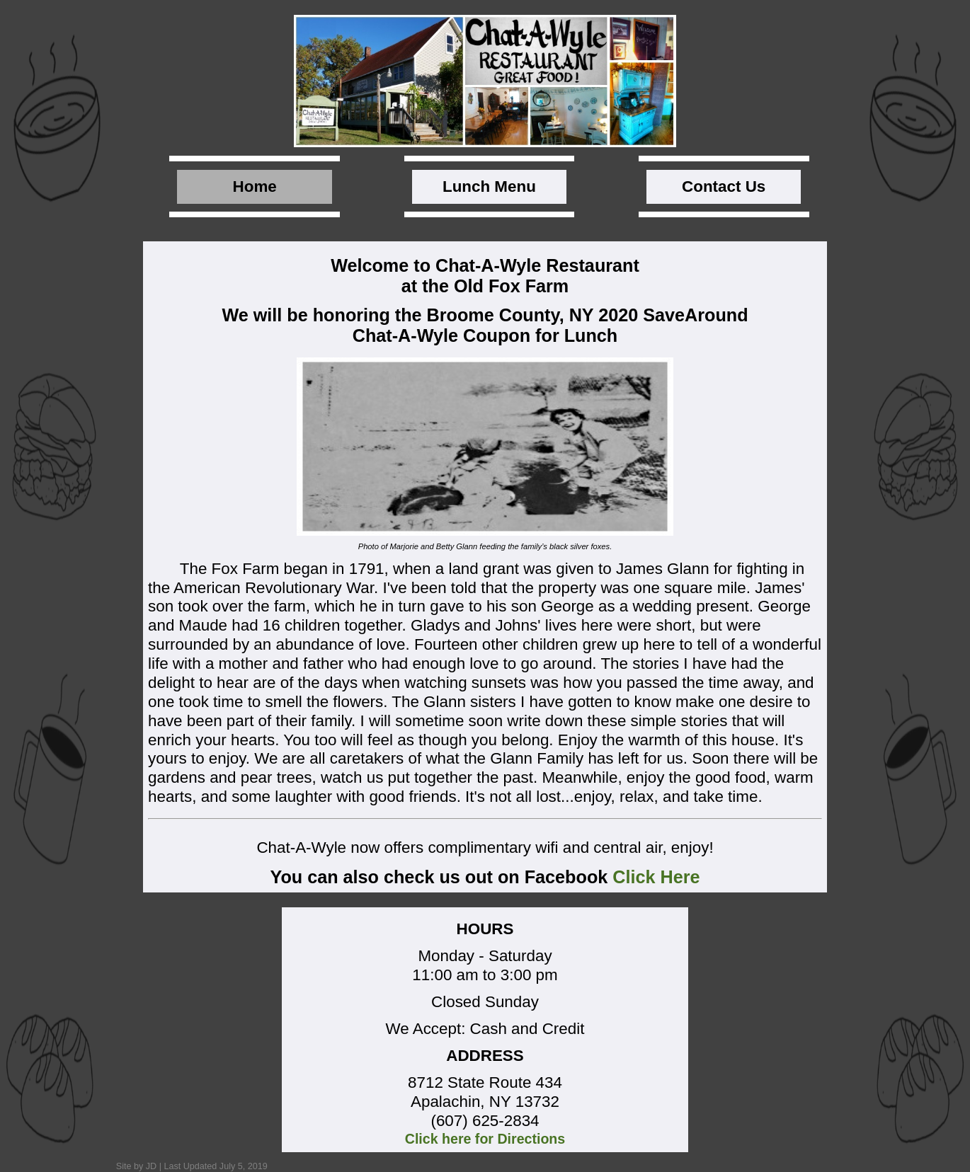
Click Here (656, 877)
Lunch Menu (489, 186)
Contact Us (723, 186)
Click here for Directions (485, 1139)
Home (255, 186)
